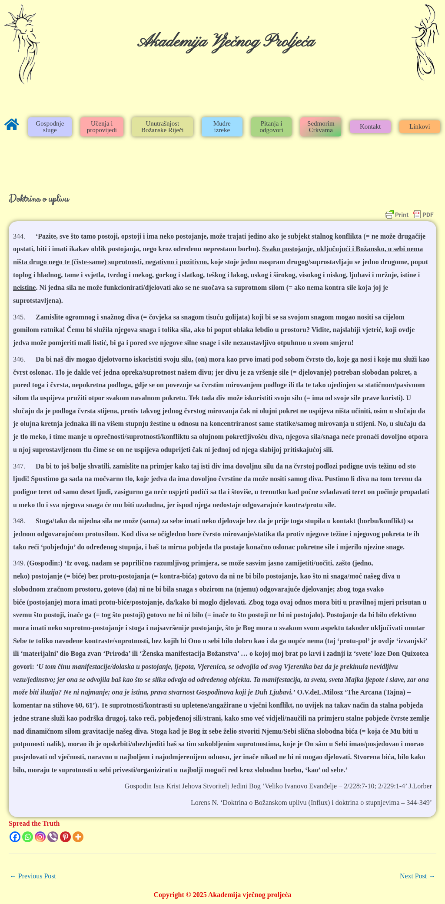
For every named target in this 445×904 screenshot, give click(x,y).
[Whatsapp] (27, 836)
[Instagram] (40, 836)
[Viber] (52, 836)
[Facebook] (15, 836)
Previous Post (33, 876)
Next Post (417, 876)
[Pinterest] (65, 836)
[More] (78, 836)
